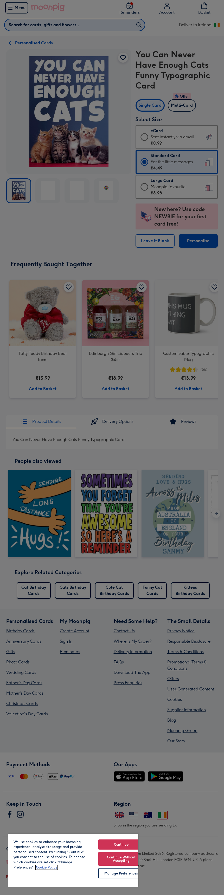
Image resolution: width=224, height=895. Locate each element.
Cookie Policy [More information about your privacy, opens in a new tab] (46, 867)
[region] (73, 860)
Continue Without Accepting (121, 859)
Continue (121, 844)
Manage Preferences (121, 873)
